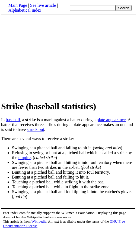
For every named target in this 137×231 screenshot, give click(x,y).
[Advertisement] (46, 58)
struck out (35, 129)
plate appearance (111, 119)
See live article (43, 5)
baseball (13, 119)
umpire (24, 157)
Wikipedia (38, 221)
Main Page (17, 5)
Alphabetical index (24, 10)
